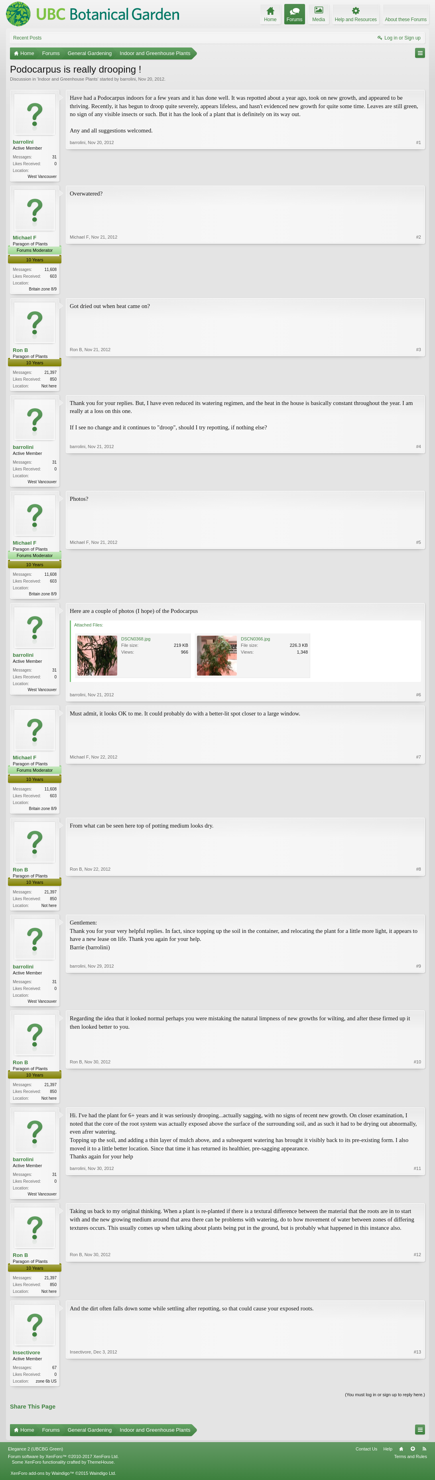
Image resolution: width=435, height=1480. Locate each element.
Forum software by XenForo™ (63, 1465)
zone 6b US (46, 1389)
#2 (418, 288)
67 (54, 1376)
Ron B (20, 351)
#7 (418, 811)
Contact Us (366, 1458)
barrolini (128, 79)
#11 (417, 1200)
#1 (418, 175)
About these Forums (406, 19)
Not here (49, 387)
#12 (417, 1298)
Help (387, 1458)
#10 (417, 1103)
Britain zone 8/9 (43, 290)
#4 (418, 483)
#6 (418, 698)
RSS (424, 1458)
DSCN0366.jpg (255, 642)
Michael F (24, 238)
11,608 (50, 270)
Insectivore (26, 1361)
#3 (418, 386)
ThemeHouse (100, 1471)
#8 (418, 909)
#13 (417, 1388)
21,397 (50, 374)
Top (412, 1458)
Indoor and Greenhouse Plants (68, 79)
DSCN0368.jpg (135, 642)
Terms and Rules (410, 1465)
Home (401, 1458)
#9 (418, 1006)
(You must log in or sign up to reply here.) (385, 1403)
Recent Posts (27, 38)
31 (54, 157)
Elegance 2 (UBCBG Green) (35, 1458)
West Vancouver (42, 176)
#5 (418, 596)
